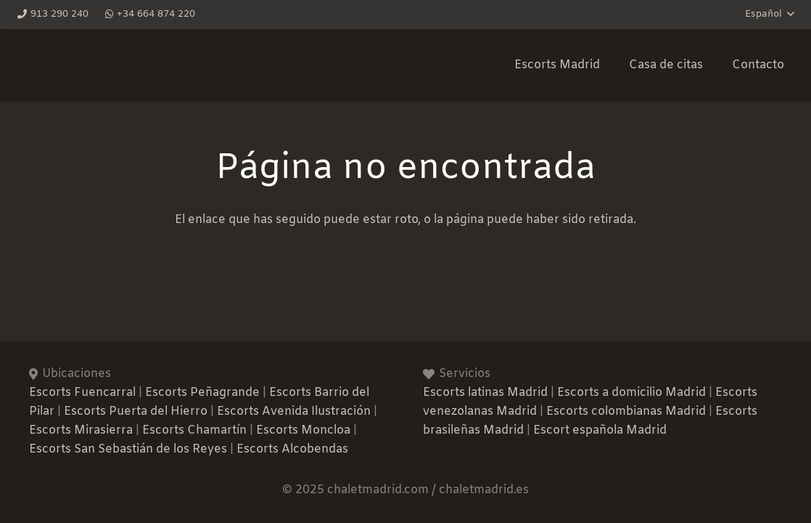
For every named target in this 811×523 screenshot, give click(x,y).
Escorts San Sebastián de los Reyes (128, 449)
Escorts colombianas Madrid (626, 411)
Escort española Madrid (600, 430)
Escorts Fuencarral (82, 392)
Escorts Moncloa (303, 430)
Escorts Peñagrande (202, 392)
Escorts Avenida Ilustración (294, 411)
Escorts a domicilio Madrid (631, 392)
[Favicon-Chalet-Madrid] (307, 65)
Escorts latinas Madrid (485, 392)
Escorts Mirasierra (81, 430)
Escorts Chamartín (194, 430)
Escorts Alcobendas (292, 449)
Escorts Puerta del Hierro (135, 411)
